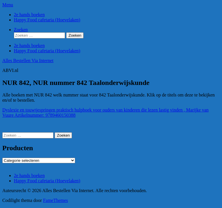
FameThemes (55, 200)
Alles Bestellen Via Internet (27, 60)
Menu (7, 4)
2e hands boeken (29, 14)
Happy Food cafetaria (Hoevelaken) (47, 19)
